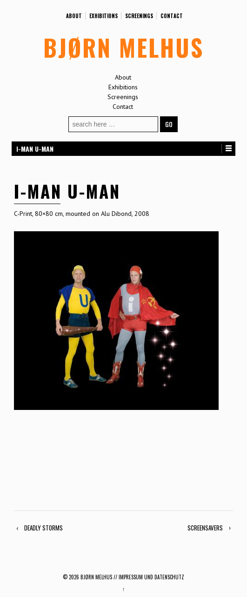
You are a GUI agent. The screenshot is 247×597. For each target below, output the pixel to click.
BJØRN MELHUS (123, 47)
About (74, 16)
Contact (171, 16)
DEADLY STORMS (43, 527)
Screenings (139, 16)
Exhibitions (103, 16)
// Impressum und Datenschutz (148, 577)
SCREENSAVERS (205, 527)
